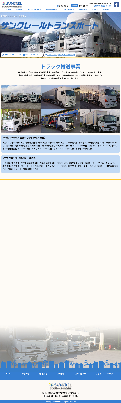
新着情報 (25, 373)
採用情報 (106, 9)
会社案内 (95, 9)
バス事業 (19, 9)
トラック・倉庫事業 (34, 9)
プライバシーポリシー (105, 373)
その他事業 (83, 9)
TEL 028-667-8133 (51, 396)
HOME (8, 9)
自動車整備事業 (51, 9)
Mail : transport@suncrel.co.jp (60, 54)
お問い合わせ (62, 6)
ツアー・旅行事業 (68, 9)
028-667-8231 (35, 54)
